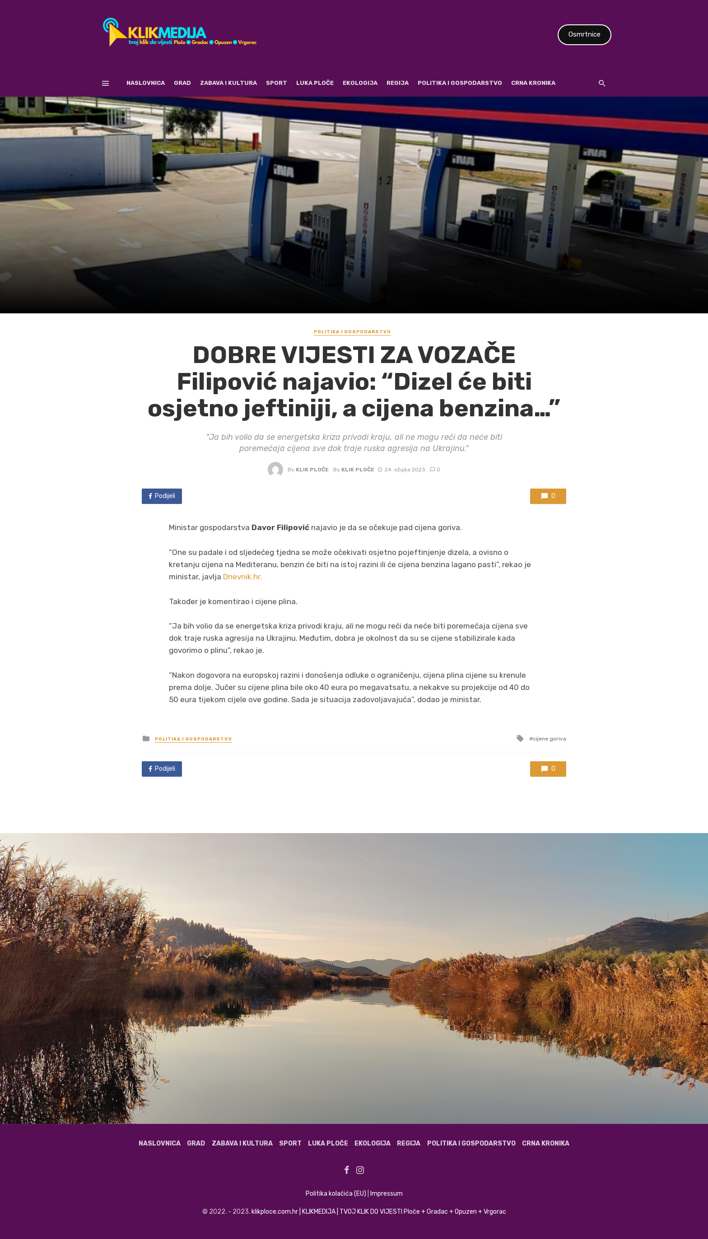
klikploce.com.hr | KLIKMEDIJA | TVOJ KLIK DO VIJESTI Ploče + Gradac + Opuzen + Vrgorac (379, 1212)
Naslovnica (145, 82)
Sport (276, 82)
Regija (398, 82)
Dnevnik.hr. (242, 576)
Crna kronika (533, 82)
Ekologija (360, 82)
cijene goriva (549, 739)
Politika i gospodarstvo (460, 82)
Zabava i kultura (228, 82)
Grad (182, 82)
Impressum (386, 1193)
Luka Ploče (315, 82)
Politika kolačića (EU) (336, 1193)
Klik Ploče (312, 469)
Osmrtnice (584, 34)
